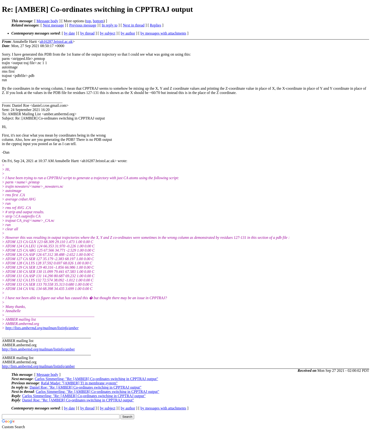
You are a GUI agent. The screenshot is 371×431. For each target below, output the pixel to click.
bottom (98, 21)
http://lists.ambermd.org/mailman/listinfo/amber (42, 328)
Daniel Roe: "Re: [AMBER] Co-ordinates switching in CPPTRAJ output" (85, 387)
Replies (155, 25)
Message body (47, 21)
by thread (87, 33)
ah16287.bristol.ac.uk (56, 42)
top (88, 21)
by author (128, 33)
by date (69, 33)
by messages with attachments (163, 33)
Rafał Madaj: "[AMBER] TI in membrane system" (79, 383)
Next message (53, 25)
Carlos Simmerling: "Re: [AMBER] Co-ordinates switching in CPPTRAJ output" (96, 379)
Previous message (82, 25)
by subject (107, 33)
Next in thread (134, 25)
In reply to (110, 25)
